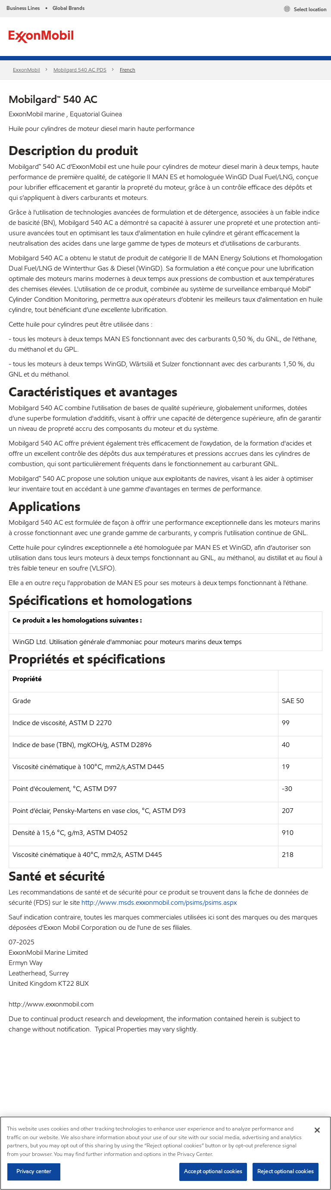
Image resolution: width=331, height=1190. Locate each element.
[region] (165, 1153)
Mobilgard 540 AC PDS (79, 69)
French (127, 69)
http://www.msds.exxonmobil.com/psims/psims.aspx (159, 902)
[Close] (317, 1130)
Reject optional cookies (285, 1171)
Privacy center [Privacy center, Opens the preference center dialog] (34, 1171)
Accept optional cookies (213, 1171)
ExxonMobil (26, 69)
